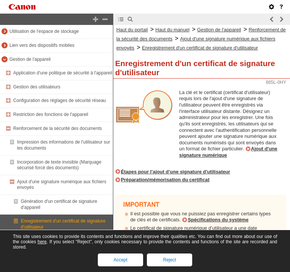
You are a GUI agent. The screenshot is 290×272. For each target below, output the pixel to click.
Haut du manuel (172, 29)
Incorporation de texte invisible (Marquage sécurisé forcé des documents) (59, 165)
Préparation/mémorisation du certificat (165, 179)
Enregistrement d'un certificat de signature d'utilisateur (200, 48)
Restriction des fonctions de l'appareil (50, 114)
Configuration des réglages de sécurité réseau (59, 100)
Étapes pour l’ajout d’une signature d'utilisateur (175, 172)
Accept (121, 260)
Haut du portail (132, 29)
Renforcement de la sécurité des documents (57, 128)
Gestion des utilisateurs (36, 87)
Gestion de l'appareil (30, 59)
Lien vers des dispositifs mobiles (41, 45)
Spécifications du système (218, 220)
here (41, 241)
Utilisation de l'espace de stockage (44, 31)
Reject (169, 260)
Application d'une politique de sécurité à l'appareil (62, 73)
